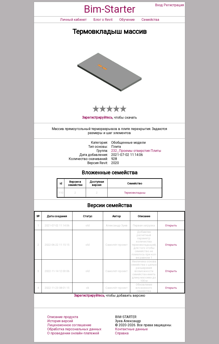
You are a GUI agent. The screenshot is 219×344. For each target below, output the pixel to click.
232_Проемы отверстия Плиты (136, 151)
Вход (159, 5)
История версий (60, 321)
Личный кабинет (73, 20)
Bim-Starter (109, 9)
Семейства (150, 20)
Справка (122, 333)
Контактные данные (131, 329)
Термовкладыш (134, 192)
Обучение (127, 20)
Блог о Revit (102, 20)
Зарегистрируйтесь (97, 117)
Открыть (171, 225)
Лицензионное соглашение (69, 325)
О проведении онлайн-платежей (73, 333)
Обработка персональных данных (74, 329)
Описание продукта (62, 317)
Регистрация (174, 5)
